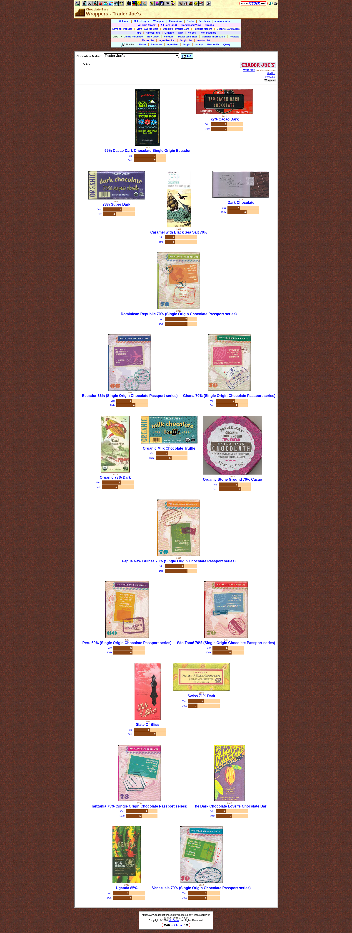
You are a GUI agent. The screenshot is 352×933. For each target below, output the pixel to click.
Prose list (270, 77)
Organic (169, 32)
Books (190, 21)
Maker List (148, 40)
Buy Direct (153, 36)
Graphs (209, 25)
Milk (180, 32)
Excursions (175, 21)
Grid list (271, 73)
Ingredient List (167, 40)
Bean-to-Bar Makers (228, 28)
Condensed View (191, 25)
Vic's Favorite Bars (147, 28)
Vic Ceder (174, 920)
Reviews (234, 36)
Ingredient (172, 44)
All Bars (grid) (169, 25)
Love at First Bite (122, 28)
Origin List (186, 40)
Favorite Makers (203, 28)
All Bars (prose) (147, 25)
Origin (186, 44)
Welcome (124, 21)
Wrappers (159, 21)
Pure (138, 32)
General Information (213, 36)
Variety (199, 44)
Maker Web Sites (187, 36)
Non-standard (208, 32)
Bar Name (156, 44)
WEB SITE (249, 70)
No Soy (192, 32)
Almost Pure (153, 32)
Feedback (204, 21)
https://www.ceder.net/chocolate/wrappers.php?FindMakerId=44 (176, 914)
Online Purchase (133, 36)
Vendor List (203, 40)
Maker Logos (141, 21)
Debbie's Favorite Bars (176, 28)
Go (186, 56)
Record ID (213, 44)
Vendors (169, 36)
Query (226, 44)
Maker (142, 44)
